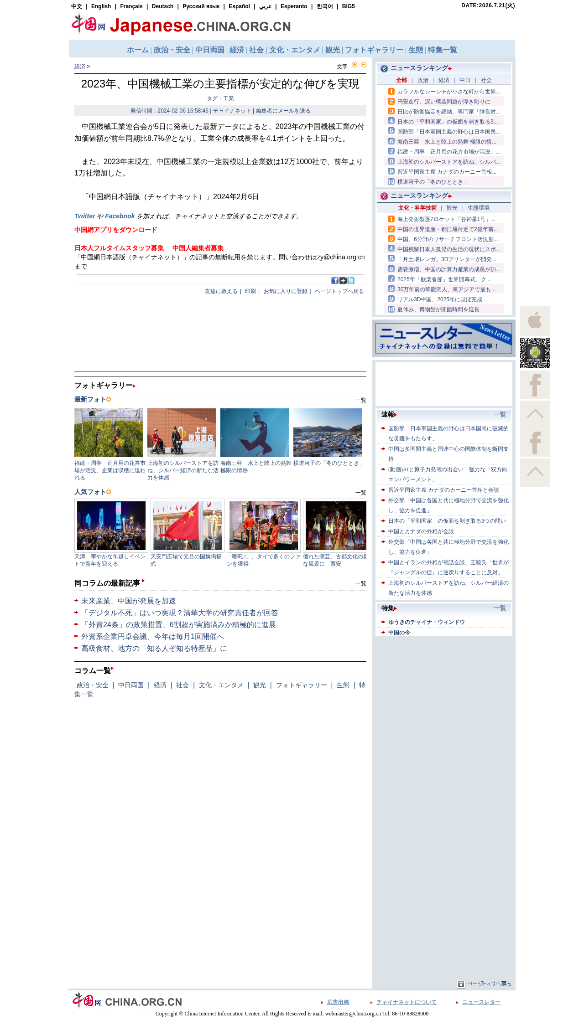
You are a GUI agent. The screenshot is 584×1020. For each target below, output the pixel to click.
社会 (182, 685)
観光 (259, 685)
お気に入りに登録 (286, 291)
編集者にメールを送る (283, 111)
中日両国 (131, 685)
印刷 (250, 291)
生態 (343, 685)
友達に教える (221, 291)
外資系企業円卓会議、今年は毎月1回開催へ (152, 636)
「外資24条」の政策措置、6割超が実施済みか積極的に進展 (178, 624)
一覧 (360, 583)
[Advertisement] (444, 695)
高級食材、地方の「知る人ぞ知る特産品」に (154, 648)
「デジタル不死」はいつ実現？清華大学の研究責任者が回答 (179, 613)
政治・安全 (93, 685)
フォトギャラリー (301, 685)
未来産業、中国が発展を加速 (128, 601)
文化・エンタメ (221, 685)
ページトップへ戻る (339, 291)
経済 (79, 66)
